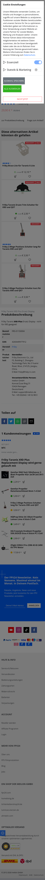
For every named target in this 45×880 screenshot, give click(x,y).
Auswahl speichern (14, 81)
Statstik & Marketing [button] (17, 69)
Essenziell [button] (10, 62)
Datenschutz (29, 55)
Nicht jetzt (22, 99)
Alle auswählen (12, 88)
